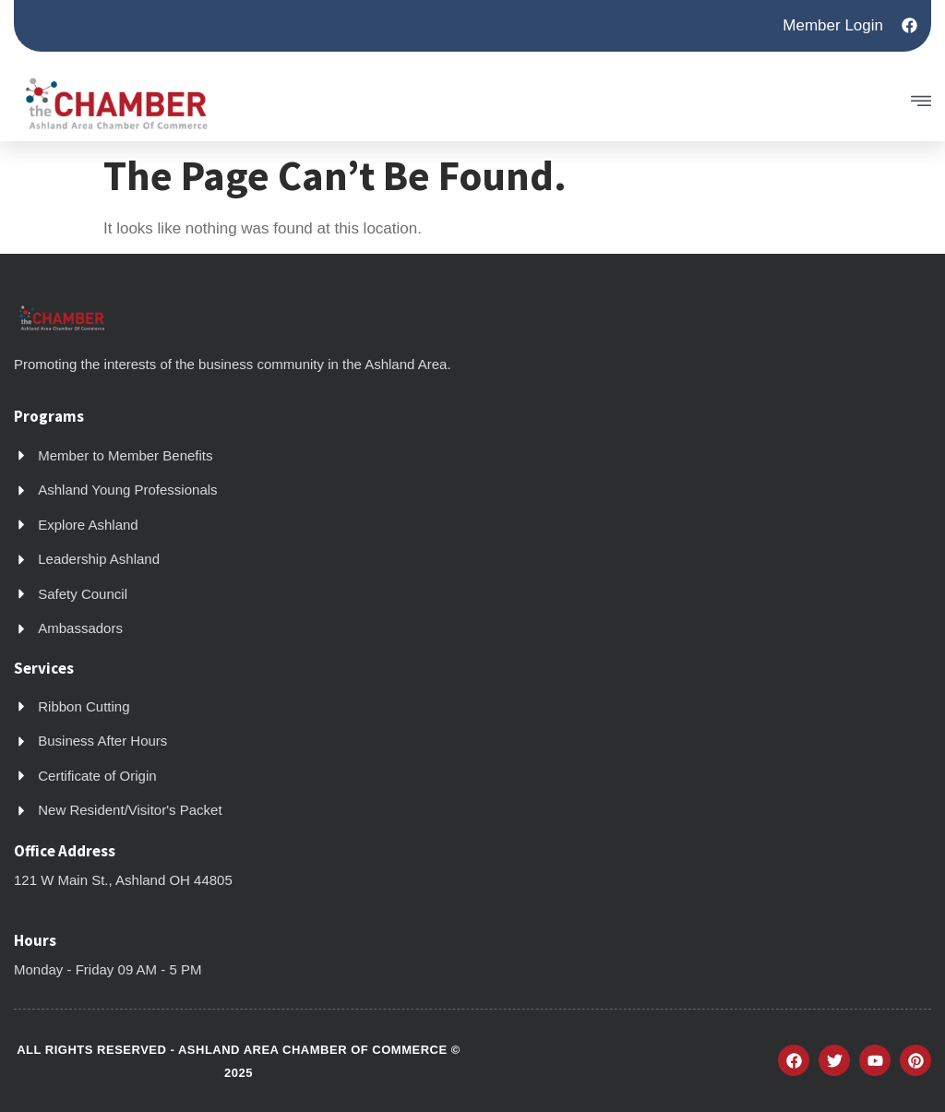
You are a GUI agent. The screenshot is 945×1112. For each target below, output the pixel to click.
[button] (826, 102)
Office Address (64, 851)
